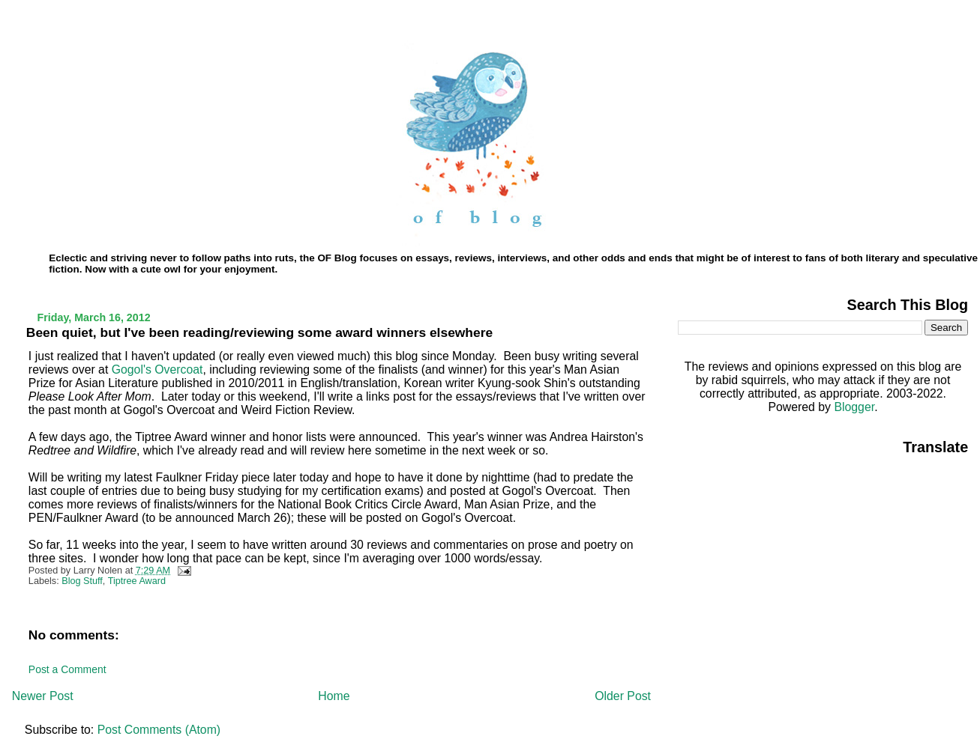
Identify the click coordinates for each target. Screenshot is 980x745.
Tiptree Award (137, 581)
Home (333, 696)
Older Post (623, 696)
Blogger (854, 407)
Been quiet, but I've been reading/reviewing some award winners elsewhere (259, 332)
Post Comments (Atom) (158, 729)
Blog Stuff (82, 581)
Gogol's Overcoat (157, 369)
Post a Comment (67, 669)
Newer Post (42, 696)
